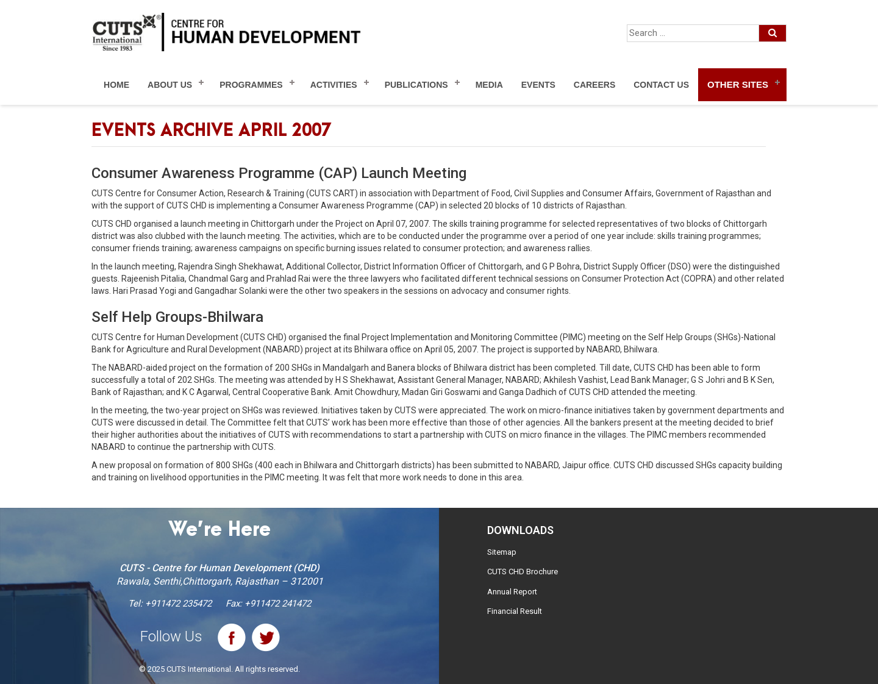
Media (489, 85)
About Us (170, 85)
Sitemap (501, 552)
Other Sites (737, 84)
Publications (416, 85)
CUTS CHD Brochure (522, 571)
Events (538, 85)
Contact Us (661, 85)
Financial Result (514, 611)
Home (116, 85)
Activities (333, 85)
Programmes (251, 85)
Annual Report (512, 591)
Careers (594, 85)
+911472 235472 (178, 603)
